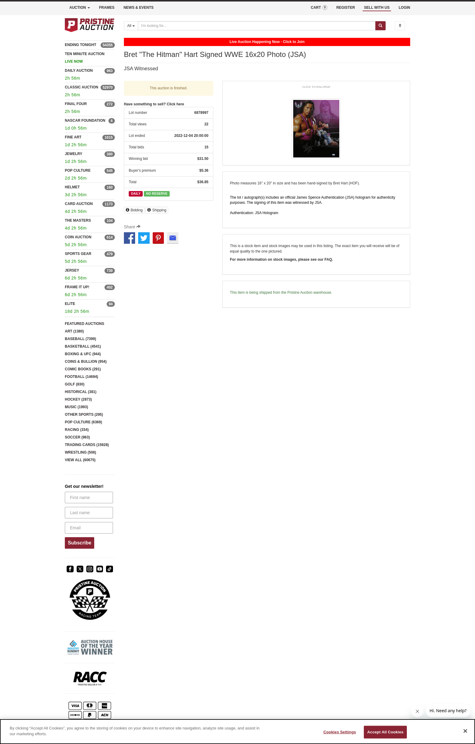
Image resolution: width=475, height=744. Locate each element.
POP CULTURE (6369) (83, 422)
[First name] (89, 497)
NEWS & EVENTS (139, 7)
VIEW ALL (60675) (80, 460)
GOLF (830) (75, 384)
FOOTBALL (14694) (81, 377)
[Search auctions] (257, 25)
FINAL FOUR (76, 104)
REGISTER (345, 7)
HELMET (72, 187)
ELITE (70, 304)
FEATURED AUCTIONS (84, 324)
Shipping (156, 210)
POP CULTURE (78, 170)
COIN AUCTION (78, 237)
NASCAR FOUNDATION (85, 120)
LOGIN (404, 7)
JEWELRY (73, 154)
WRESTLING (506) (80, 452)
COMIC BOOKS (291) (83, 369)
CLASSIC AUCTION (81, 87)
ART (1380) (74, 331)
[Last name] (89, 512)
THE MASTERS (78, 220)
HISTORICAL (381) (80, 392)
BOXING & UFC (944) (83, 354)
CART (319, 7)
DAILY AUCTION (79, 70)
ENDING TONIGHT (80, 45)
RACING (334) (77, 430)
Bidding (134, 210)
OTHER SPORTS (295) (84, 414)
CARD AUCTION (79, 204)
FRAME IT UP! (77, 287)
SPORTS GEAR (78, 254)
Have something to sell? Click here (154, 104)
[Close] (465, 731)
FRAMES (107, 7)
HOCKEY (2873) (78, 399)
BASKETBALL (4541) (83, 346)
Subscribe (79, 542)
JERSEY (72, 270)
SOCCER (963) (77, 437)
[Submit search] (380, 25)
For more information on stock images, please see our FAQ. (281, 259)
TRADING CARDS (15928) (87, 445)
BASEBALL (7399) (80, 339)
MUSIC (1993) (76, 407)
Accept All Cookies (385, 732)
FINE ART (73, 137)
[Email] (89, 528)
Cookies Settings (340, 732)
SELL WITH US (377, 7)
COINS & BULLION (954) (86, 361)
